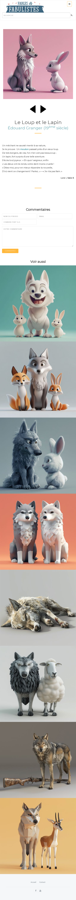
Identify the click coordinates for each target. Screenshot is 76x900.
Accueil (33, 882)
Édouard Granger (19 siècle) (38, 128)
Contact (42, 882)
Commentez (10, 251)
